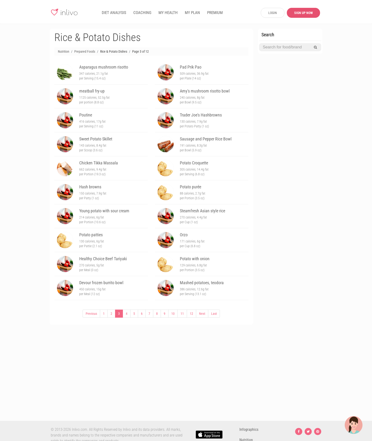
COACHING (142, 12)
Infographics (248, 429)
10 (173, 314)
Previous (91, 314)
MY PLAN (192, 12)
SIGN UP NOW (303, 13)
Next (202, 314)
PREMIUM (215, 12)
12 (191, 314)
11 (182, 314)
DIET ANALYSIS (114, 12)
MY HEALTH (168, 12)
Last (214, 314)
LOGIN (272, 13)
